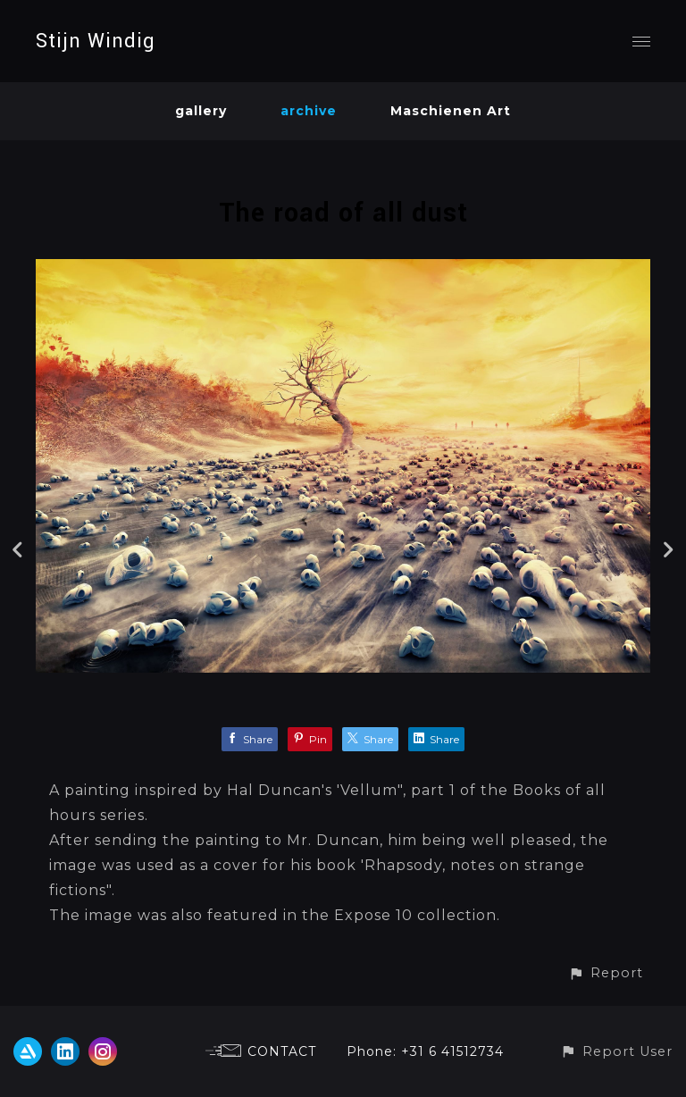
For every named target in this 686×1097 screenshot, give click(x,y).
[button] (605, 973)
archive (308, 111)
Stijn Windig (95, 41)
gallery (201, 111)
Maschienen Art (450, 111)
